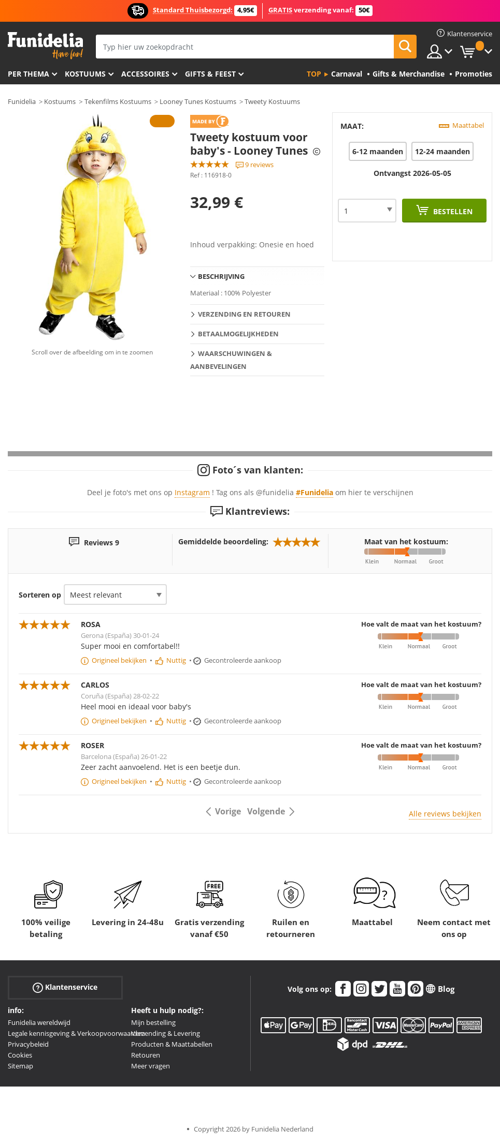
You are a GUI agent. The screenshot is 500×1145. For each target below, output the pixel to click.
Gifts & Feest (210, 74)
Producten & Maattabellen (171, 1044)
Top (314, 74)
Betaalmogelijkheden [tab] (238, 333)
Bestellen (452, 211)
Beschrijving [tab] (221, 276)
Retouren (145, 1055)
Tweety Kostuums (272, 101)
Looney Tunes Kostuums (198, 101)
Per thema (28, 74)
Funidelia (22, 101)
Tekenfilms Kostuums (117, 101)
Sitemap (20, 1065)
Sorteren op (40, 595)
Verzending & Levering (165, 1033)
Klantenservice (65, 987)
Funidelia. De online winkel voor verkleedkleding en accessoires (45, 46)
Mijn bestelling (153, 1022)
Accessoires (145, 74)
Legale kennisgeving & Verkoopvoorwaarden (76, 1033)
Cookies (20, 1055)
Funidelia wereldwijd (39, 1022)
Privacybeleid (28, 1044)
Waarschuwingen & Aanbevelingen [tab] (231, 360)
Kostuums (85, 74)
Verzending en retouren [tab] (244, 314)
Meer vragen (150, 1065)
